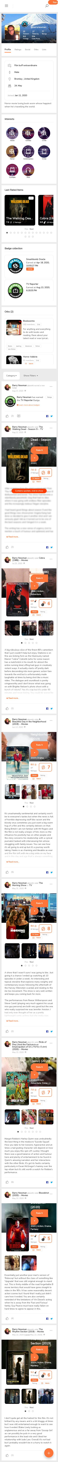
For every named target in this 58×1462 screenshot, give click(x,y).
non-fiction (11, 349)
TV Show (35, 934)
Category (11, 375)
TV (31, 198)
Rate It (39, 450)
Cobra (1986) (49, 218)
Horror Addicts (30, 356)
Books (10, 346)
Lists (44, 49)
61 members (28, 360)
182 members (29, 324)
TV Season (35, 478)
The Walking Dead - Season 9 (27, 218)
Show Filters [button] (31, 375)
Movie (34, 612)
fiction (38, 346)
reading (18, 346)
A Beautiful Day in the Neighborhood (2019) (29, 722)
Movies (24, 560)
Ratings (18, 49)
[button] (7, 232)
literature (28, 346)
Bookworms (29, 321)
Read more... (12, 537)
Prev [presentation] (26, 229)
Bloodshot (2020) (38, 1205)
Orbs (36, 49)
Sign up (55, 2)
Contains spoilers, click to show (29, 491)
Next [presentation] (32, 229)
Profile (8, 49)
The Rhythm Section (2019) (27, 1330)
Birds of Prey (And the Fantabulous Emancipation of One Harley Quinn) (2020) (29, 1046)
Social (27, 49)
